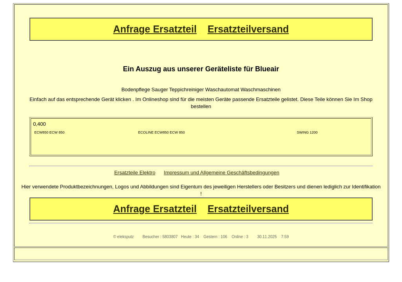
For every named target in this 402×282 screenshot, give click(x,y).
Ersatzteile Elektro (134, 172)
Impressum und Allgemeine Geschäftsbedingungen (221, 172)
